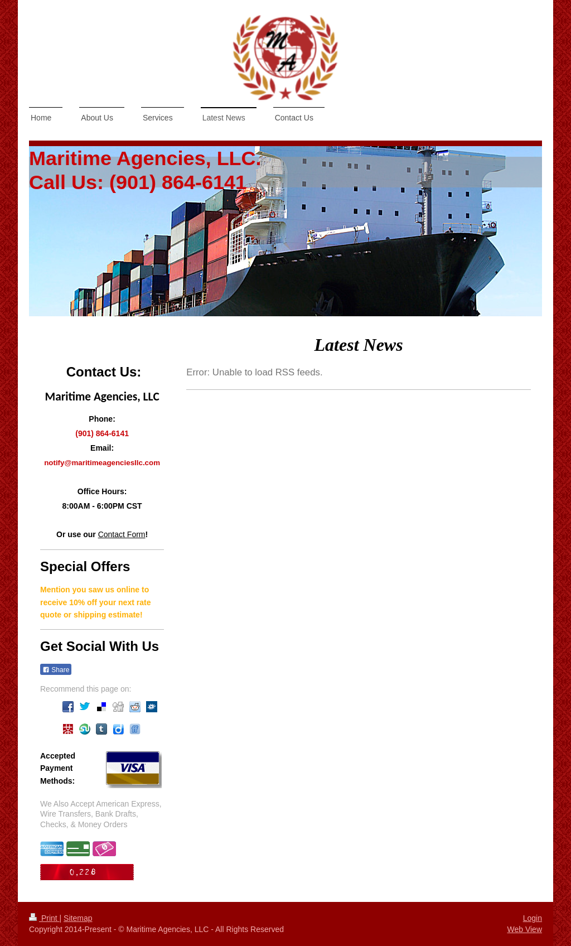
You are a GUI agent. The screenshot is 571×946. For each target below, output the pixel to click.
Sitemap (78, 918)
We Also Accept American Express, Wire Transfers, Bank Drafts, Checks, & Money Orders (101, 814)
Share (55, 670)
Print (44, 918)
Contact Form (122, 534)
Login (532, 918)
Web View (524, 929)
